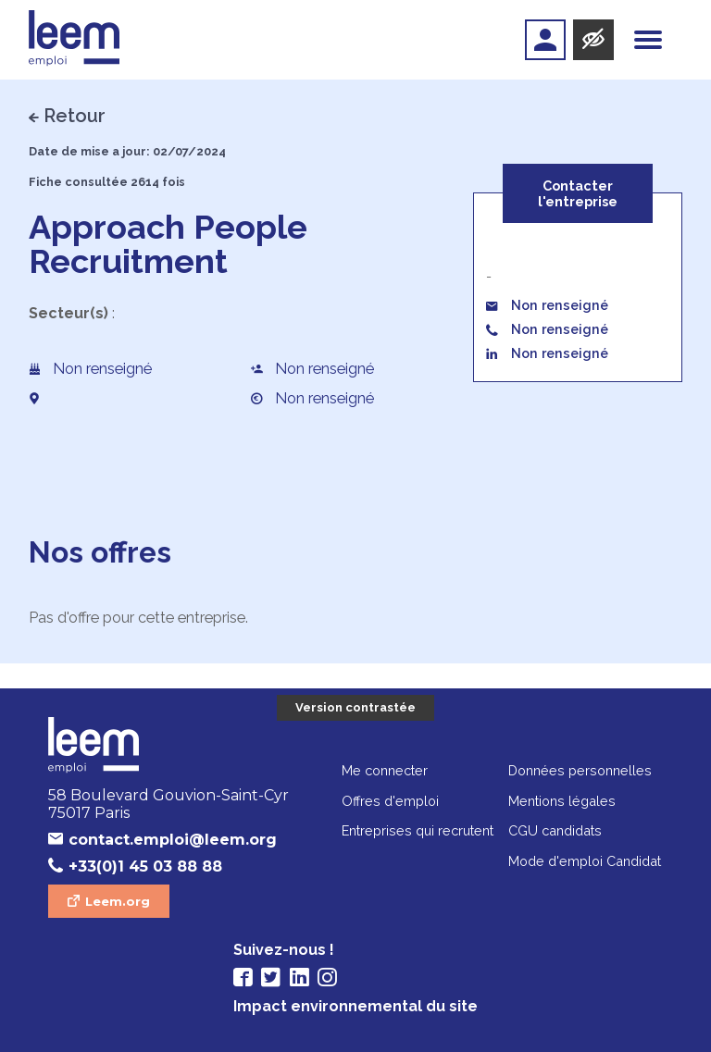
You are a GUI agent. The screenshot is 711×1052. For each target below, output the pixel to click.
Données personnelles (580, 770)
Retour (75, 116)
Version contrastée (355, 707)
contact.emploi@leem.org (173, 839)
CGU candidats (555, 830)
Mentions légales (562, 801)
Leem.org (117, 901)
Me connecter (385, 770)
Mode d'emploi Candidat (584, 861)
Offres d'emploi (390, 801)
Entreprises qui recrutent (417, 830)
